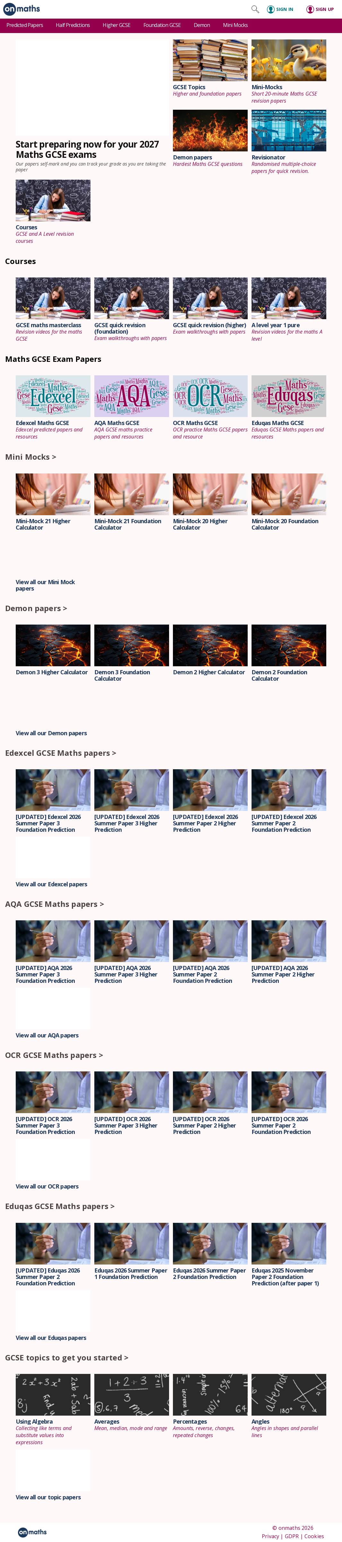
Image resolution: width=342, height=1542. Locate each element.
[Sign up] (322, 9)
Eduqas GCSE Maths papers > (60, 1206)
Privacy (270, 1536)
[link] (20, 9)
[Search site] (255, 9)
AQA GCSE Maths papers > (54, 904)
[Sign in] (283, 9)
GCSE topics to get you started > (67, 1357)
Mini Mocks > (30, 456)
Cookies (314, 1536)
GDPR (292, 1536)
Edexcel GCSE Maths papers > (60, 752)
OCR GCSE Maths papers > (54, 1055)
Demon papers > (36, 608)
